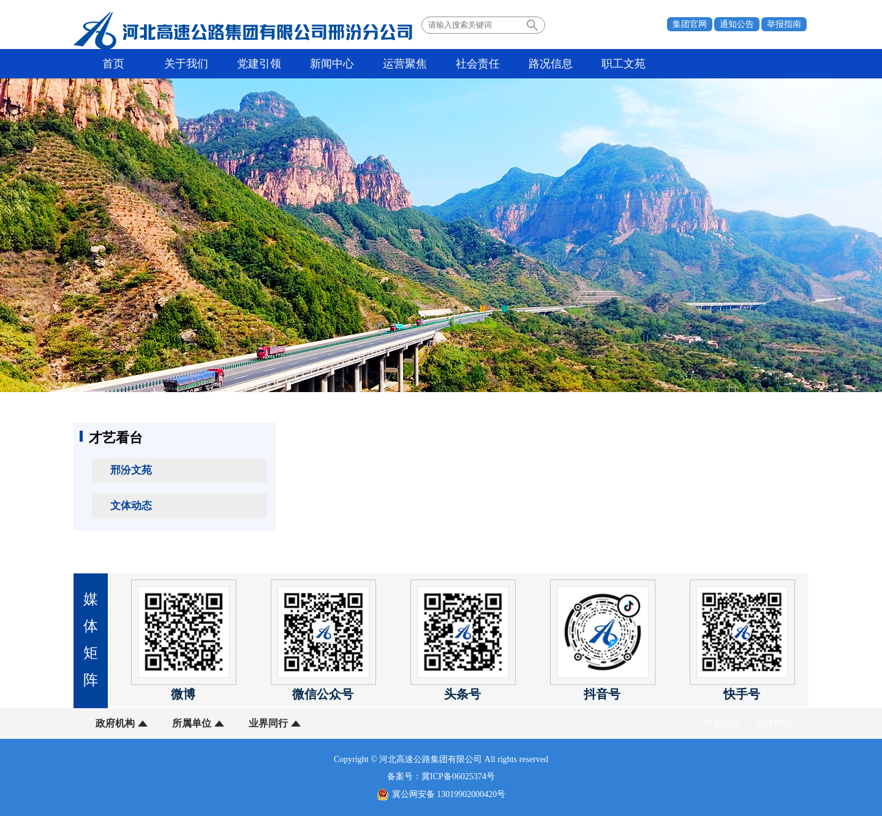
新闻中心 (332, 64)
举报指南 (784, 24)
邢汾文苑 (131, 470)
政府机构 (115, 723)
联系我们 (721, 723)
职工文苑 (623, 64)
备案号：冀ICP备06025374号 (441, 776)
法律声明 (773, 723)
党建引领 (259, 64)
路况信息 (551, 64)
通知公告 (737, 24)
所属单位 (191, 723)
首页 (113, 64)
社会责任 (478, 64)
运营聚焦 (405, 64)
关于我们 (186, 64)
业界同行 (268, 723)
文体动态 (131, 506)
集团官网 (690, 24)
